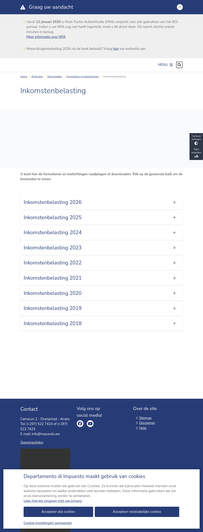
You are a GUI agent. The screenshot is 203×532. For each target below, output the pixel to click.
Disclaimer (147, 423)
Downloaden (55, 76)
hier (116, 48)
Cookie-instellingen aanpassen (48, 522)
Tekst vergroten (196, 153)
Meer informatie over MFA (45, 37)
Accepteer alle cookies (58, 511)
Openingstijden (31, 442)
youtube (90, 423)
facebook (80, 423)
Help (143, 428)
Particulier (37, 76)
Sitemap (145, 418)
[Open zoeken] (179, 65)
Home (23, 76)
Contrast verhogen (196, 139)
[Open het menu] (165, 65)
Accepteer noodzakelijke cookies (137, 511)
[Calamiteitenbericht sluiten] (180, 7)
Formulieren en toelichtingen (82, 76)
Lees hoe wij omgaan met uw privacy (53, 500)
